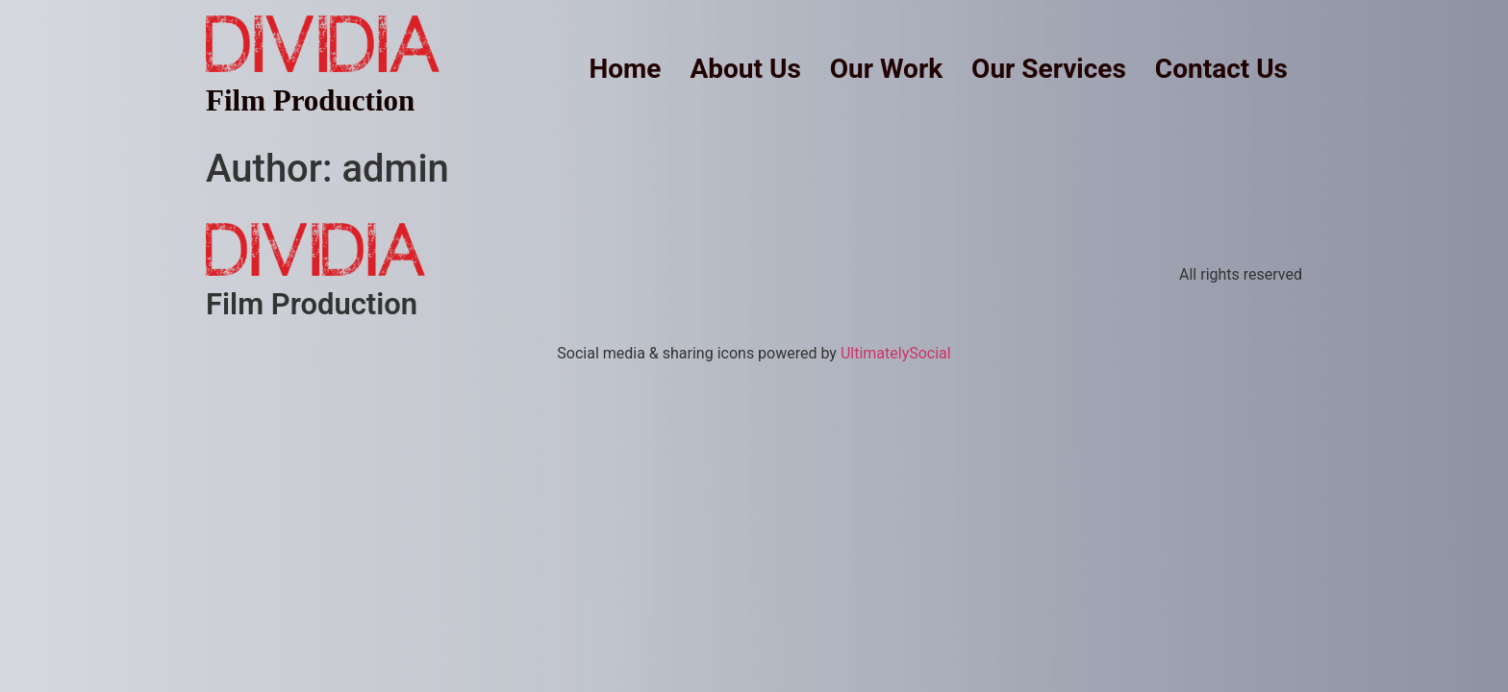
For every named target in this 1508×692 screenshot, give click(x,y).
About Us (745, 69)
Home (626, 69)
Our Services (1048, 69)
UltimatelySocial (896, 353)
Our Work (886, 69)
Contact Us (1221, 69)
